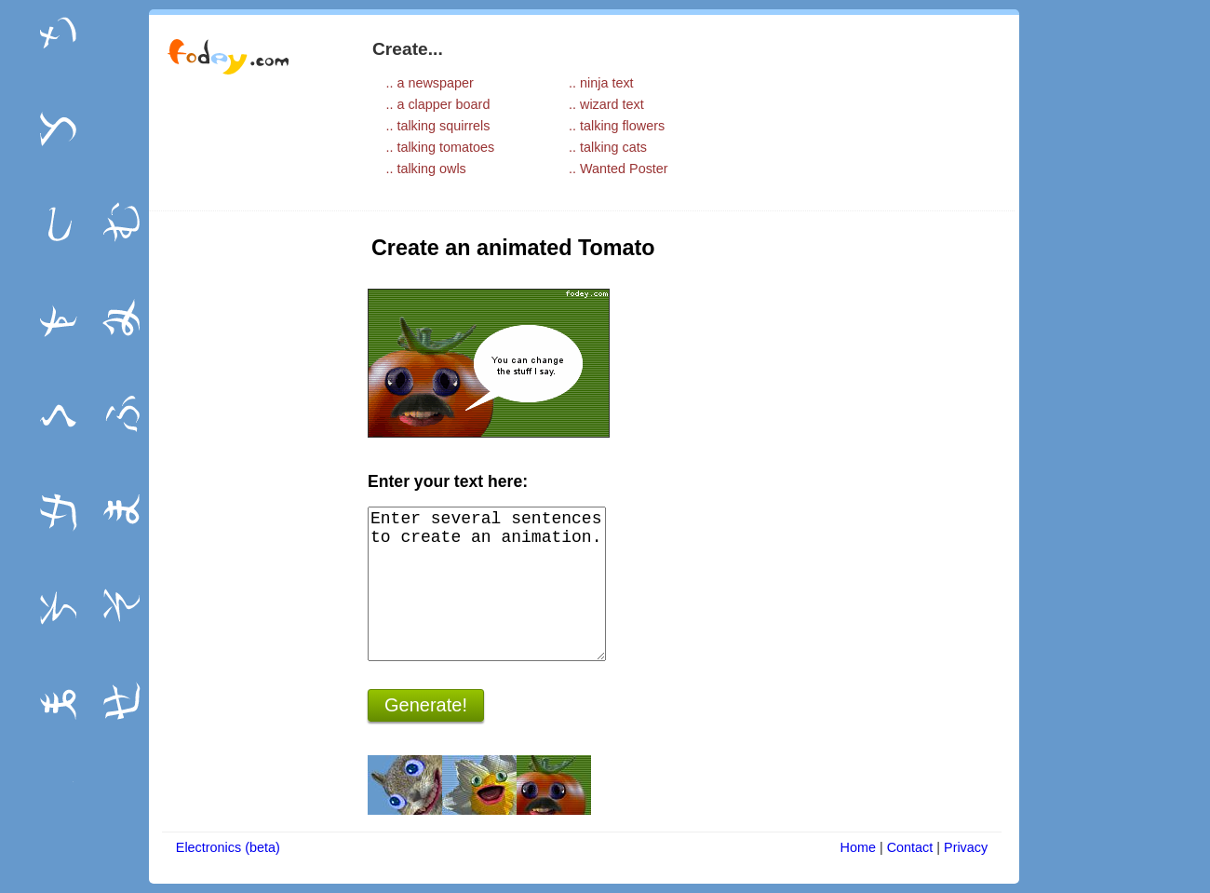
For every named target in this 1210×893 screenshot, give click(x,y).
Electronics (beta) (228, 847)
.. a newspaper (429, 82)
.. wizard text (606, 104)
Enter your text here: (448, 481)
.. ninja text (601, 82)
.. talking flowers (617, 125)
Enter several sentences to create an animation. (487, 584)
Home (858, 847)
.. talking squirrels (437, 125)
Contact (910, 847)
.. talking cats (608, 147)
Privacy (966, 847)
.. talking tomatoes (439, 147)
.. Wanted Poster (618, 168)
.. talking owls (425, 168)
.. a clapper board (437, 104)
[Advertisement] (246, 509)
